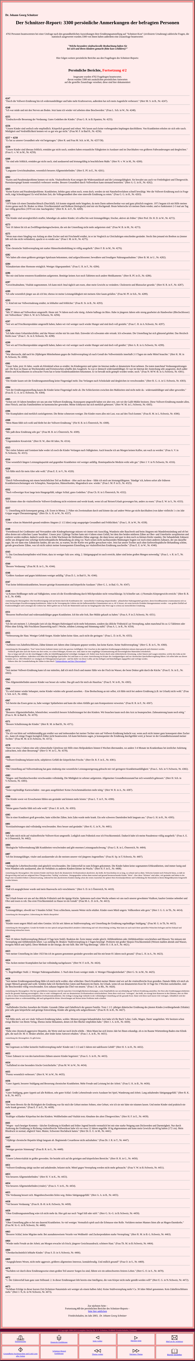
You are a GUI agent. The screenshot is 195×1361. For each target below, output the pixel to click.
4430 (7, 1016)
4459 (7, 1210)
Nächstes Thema (136, 1355)
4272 (7, 215)
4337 (7, 508)
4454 (7, 1183)
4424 (7, 960)
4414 (7, 907)
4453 (7, 1174)
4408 (7, 863)
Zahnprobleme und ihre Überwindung (71, 661)
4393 (7, 805)
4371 (7, 721)
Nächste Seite (136, 1341)
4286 (7, 273)
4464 (7, 1240)
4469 (7, 1259)
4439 (7, 1113)
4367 (7, 700)
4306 (7, 411)
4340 (7, 529)
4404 (7, 845)
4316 (7, 459)
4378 (7, 745)
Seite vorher (97, 1341)
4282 (7, 254)
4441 (7, 1123)
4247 (7, 98)
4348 (7, 591)
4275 (7, 233)
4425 (7, 969)
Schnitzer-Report (59, 1351)
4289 (7, 291)
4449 (7, 1146)
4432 (7, 1044)
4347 (7, 582)
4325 (7, 477)
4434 (7, 1062)
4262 (7, 177)
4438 (7, 1101)
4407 (7, 854)
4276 (7, 245)
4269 (7, 200)
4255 (7, 116)
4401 (7, 823)
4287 (7, 282)
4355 (7, 633)
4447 (7, 1137)
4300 (7, 351)
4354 (7, 621)
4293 (7, 300)
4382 (7, 766)
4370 (7, 709)
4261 (7, 168)
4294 (7, 309)
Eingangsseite (20, 1342)
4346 (7, 572)
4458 (7, 1201)
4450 (7, 1155)
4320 (7, 468)
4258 (15, 137)
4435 (7, 1071)
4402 (7, 833)
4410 (7, 886)
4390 (7, 796)
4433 (7, 1053)
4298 (7, 330)
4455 (7, 1192)
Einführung (59, 1354)
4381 (7, 757)
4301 (7, 363)
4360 (7, 642)
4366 (7, 688)
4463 (7, 1231)
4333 (7, 498)
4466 (7, 1250)
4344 (7, 563)
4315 (7, 447)
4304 (7, 387)
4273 (7, 224)
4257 (7, 137)
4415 (7, 920)
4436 (7, 1080)
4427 (7, 1004)
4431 (7, 1028)
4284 (7, 263)
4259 (7, 146)
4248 (7, 107)
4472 (7, 1277)
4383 (7, 775)
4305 (7, 399)
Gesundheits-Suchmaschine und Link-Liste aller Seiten (20, 1355)
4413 (7, 895)
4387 (7, 787)
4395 (7, 814)
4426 (7, 978)
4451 (7, 1165)
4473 (7, 1286)
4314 (7, 438)
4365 (7, 679)
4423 (7, 951)
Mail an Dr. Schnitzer (174, 1342)
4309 (7, 429)
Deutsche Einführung (59, 1343)
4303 (7, 378)
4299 (7, 342)
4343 (7, 551)
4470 (7, 1268)
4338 (7, 519)
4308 (7, 420)
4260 (7, 158)
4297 (7, 321)
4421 (7, 936)
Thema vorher (97, 1355)
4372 (7, 730)
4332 (7, 489)
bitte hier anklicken (97, 1311)
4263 (7, 189)
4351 (7, 612)
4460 (7, 1219)
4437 (7, 1090)
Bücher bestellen (174, 1355)
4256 (7, 125)
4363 (7, 667)
